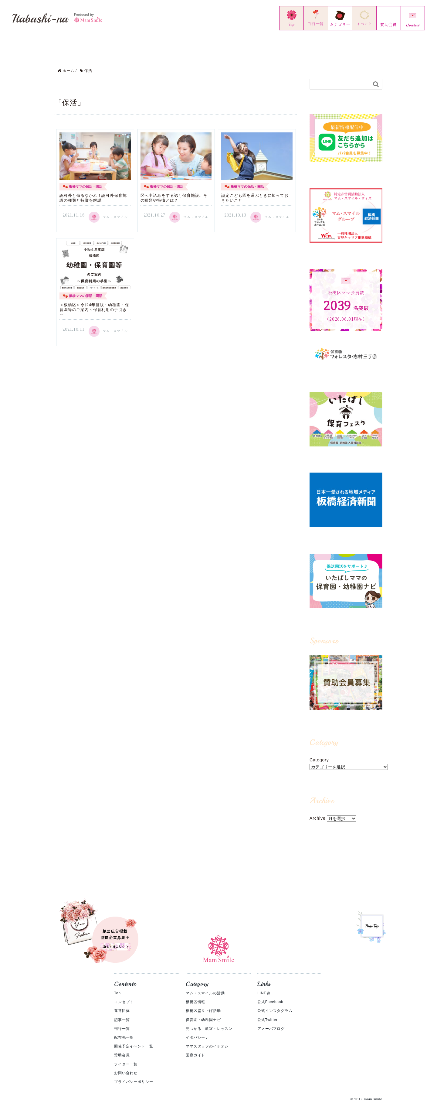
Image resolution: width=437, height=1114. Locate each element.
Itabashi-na (62, 18)
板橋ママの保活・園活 (85, 180)
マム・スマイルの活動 (205, 986)
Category (319, 753)
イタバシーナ (197, 1031)
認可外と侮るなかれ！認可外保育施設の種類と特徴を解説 (93, 191)
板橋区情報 (195, 995)
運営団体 (122, 1004)
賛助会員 (122, 1048)
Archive (318, 811)
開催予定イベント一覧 (133, 1039)
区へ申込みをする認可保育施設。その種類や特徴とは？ (174, 191)
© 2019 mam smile (366, 1092)
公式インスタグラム (275, 1004)
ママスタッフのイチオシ (207, 1039)
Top (117, 986)
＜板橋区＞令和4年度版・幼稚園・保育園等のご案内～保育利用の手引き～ (94, 303)
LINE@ (263, 986)
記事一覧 (122, 1013)
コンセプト (124, 995)
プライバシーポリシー (133, 1075)
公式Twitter (267, 1013)
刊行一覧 (122, 1022)
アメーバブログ (271, 1022)
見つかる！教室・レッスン (209, 1022)
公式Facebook (270, 995)
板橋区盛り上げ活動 (203, 1004)
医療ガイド (195, 1048)
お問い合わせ (125, 1066)
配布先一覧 (124, 1031)
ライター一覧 (125, 1057)
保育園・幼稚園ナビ (203, 1013)
